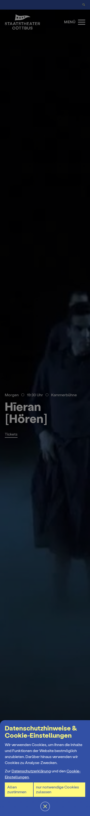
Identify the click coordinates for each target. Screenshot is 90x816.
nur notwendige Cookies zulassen (57, 789)
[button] (45, 408)
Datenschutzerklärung (31, 771)
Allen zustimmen (16, 789)
